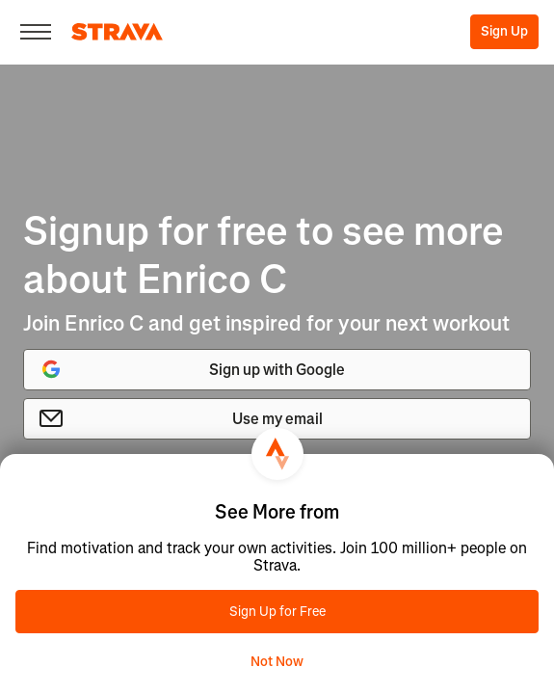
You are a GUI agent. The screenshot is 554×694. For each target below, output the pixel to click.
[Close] (35, 32)
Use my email (181, 418)
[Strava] (117, 31)
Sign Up (504, 31)
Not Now (277, 662)
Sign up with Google (192, 369)
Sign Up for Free (277, 611)
